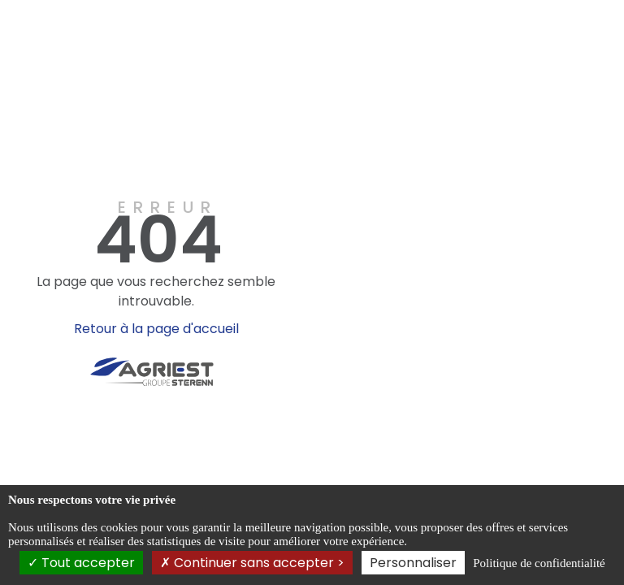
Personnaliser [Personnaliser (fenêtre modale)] (413, 562)
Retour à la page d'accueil (156, 328)
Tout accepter (81, 562)
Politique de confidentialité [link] (538, 563)
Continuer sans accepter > (252, 562)
